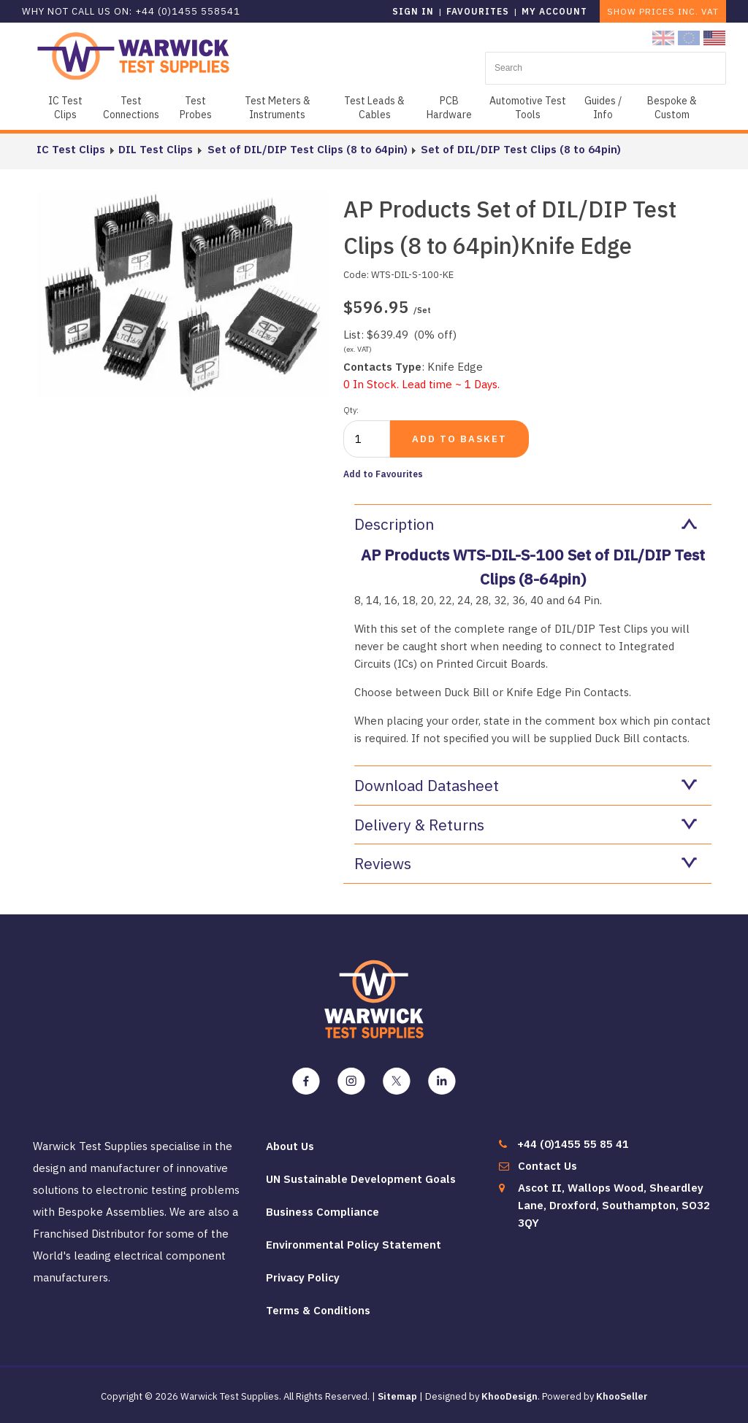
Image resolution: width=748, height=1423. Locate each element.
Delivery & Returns (525, 824)
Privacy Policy (303, 1277)
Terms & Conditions (318, 1310)
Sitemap (397, 1396)
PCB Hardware (449, 107)
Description (525, 524)
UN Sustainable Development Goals (361, 1179)
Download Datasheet (525, 785)
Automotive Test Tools (527, 107)
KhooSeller (622, 1396)
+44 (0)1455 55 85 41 (573, 1144)
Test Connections (131, 107)
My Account (554, 11)
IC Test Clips (65, 107)
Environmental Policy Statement (353, 1245)
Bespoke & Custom (672, 107)
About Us (290, 1146)
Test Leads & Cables (374, 107)
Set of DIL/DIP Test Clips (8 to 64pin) (306, 149)
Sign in (413, 11)
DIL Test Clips (155, 149)
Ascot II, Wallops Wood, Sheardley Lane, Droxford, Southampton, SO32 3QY (614, 1205)
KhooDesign (509, 1396)
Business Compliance (322, 1212)
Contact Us (547, 1166)
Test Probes (196, 107)
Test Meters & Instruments (277, 107)
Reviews (525, 863)
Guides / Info (603, 107)
